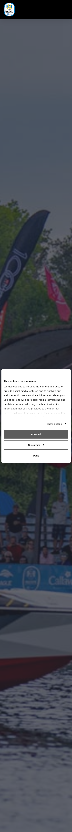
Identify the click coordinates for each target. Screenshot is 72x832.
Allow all (36, 434)
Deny (36, 455)
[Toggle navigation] (65, 9)
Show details (54, 423)
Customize (36, 444)
